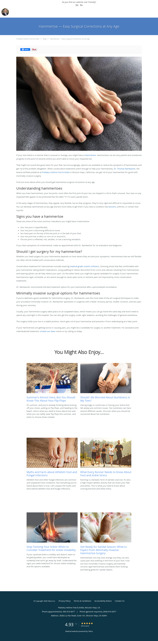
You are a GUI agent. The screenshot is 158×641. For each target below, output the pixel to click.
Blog (44, 39)
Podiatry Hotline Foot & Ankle (27, 39)
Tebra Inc (51, 601)
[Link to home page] (4, 12)
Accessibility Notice (103, 601)
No (81, 5)
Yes (76, 5)
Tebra (90, 631)
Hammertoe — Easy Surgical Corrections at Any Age (70, 39)
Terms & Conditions (82, 601)
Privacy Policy (65, 601)
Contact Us (119, 601)
